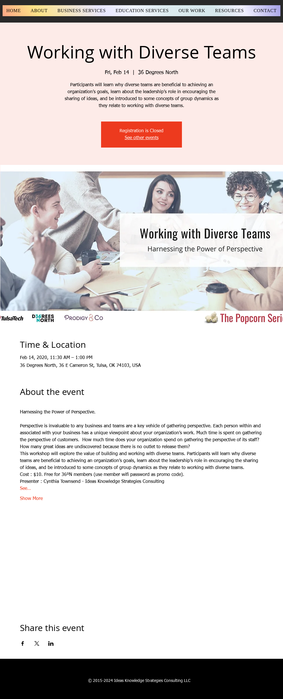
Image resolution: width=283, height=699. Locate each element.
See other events (142, 138)
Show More (31, 498)
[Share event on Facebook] (22, 643)
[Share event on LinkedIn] (51, 643)
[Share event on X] (37, 643)
